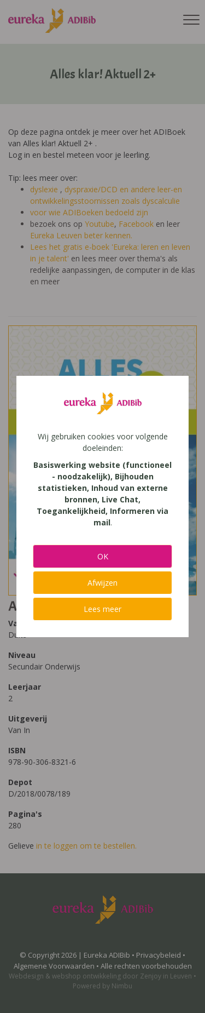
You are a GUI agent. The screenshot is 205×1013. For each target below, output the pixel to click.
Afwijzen (102, 582)
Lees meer (102, 609)
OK (102, 556)
